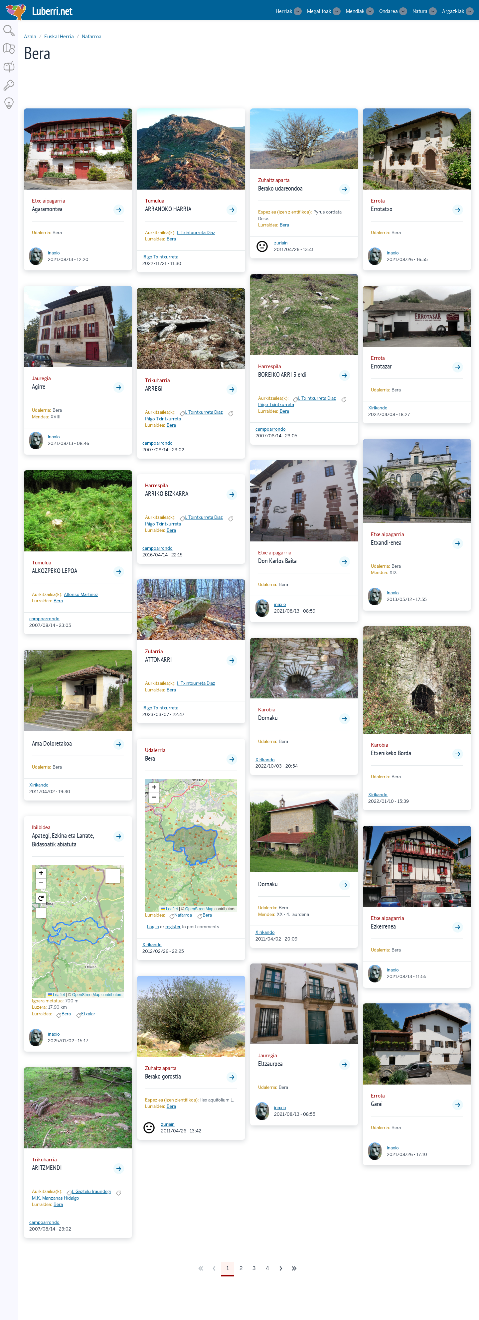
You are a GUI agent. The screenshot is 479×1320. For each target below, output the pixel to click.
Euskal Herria (59, 37)
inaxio (54, 253)
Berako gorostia (163, 1076)
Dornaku (268, 717)
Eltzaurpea (270, 1063)
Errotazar (381, 366)
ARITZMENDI (47, 1167)
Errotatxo (382, 209)
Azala (30, 37)
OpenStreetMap (199, 909)
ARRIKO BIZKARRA (166, 493)
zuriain (168, 1124)
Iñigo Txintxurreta (160, 257)
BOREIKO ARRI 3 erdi (282, 374)
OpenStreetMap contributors (97, 994)
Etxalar (88, 1014)
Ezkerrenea (383, 926)
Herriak (284, 11)
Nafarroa (91, 37)
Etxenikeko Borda (391, 753)
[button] (41, 874)
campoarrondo (44, 619)
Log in (153, 927)
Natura (419, 11)
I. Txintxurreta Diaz (196, 232)
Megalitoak (319, 11)
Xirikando (39, 785)
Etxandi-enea (386, 542)
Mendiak (355, 11)
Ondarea (388, 11)
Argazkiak (453, 11)
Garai (377, 1104)
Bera (58, 601)
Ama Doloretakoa (52, 743)
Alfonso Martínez (81, 594)
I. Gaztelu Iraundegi (91, 1191)
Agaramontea (47, 209)
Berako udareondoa (280, 188)
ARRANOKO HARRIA (168, 209)
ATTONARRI (158, 659)
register (173, 927)
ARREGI (154, 388)
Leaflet (56, 994)
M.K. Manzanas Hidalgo (55, 1198)
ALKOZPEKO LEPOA (54, 570)
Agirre (38, 386)
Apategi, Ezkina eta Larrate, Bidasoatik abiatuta (63, 839)
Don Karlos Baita (277, 560)
